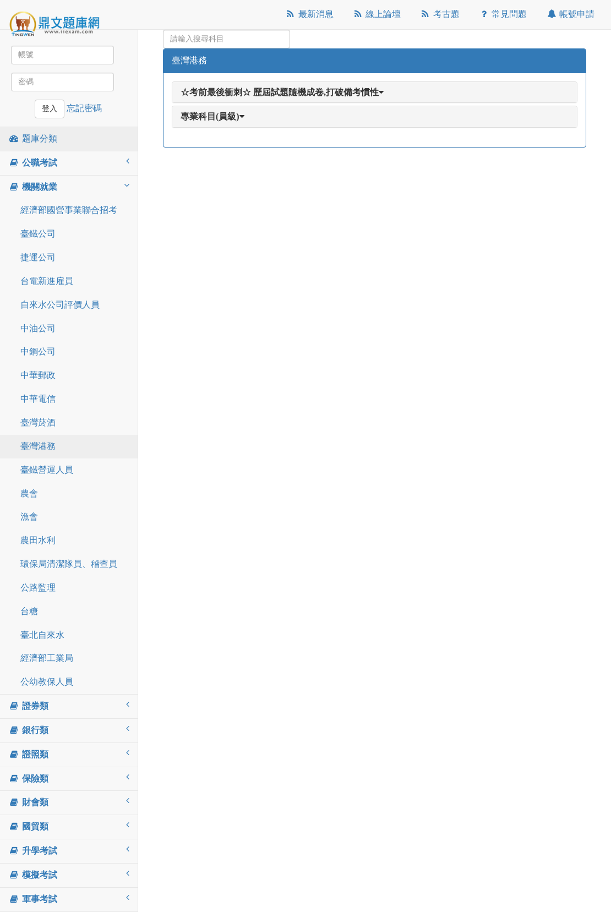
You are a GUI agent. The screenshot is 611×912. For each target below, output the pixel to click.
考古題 (439, 14)
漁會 (29, 516)
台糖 (29, 611)
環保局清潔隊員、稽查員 (68, 564)
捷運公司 (38, 257)
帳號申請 (569, 14)
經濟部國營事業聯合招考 (68, 210)
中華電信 (38, 398)
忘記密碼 (84, 108)
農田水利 (38, 540)
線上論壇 (376, 14)
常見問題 (502, 14)
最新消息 (309, 14)
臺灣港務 (38, 446)
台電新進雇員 (46, 281)
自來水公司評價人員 (60, 304)
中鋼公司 (38, 351)
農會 (29, 493)
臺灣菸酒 (38, 422)
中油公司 (38, 328)
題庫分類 (32, 138)
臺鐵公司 (38, 233)
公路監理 (38, 587)
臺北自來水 (42, 635)
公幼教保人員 (46, 681)
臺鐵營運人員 (46, 469)
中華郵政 (38, 375)
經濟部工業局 (46, 658)
